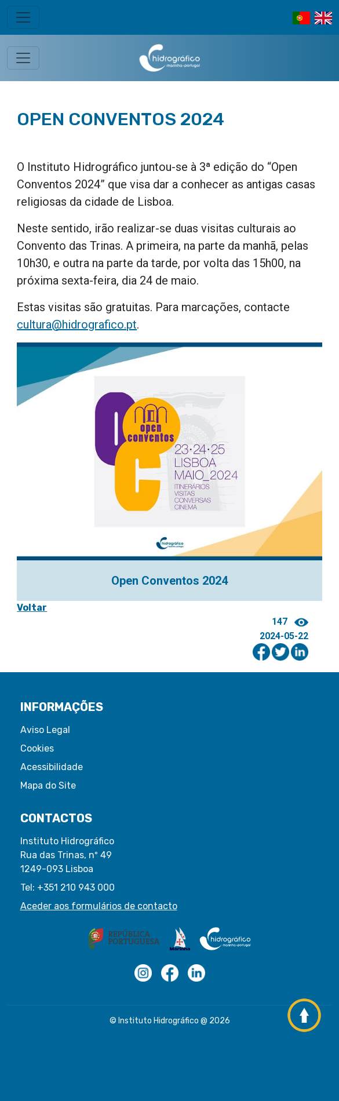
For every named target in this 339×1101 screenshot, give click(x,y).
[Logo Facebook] (169, 973)
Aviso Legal (45, 729)
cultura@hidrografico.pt (77, 324)
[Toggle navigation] (23, 17)
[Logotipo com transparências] (143, 973)
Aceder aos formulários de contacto (98, 906)
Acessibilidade (51, 766)
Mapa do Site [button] (48, 785)
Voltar (32, 607)
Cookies (37, 748)
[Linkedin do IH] (196, 973)
